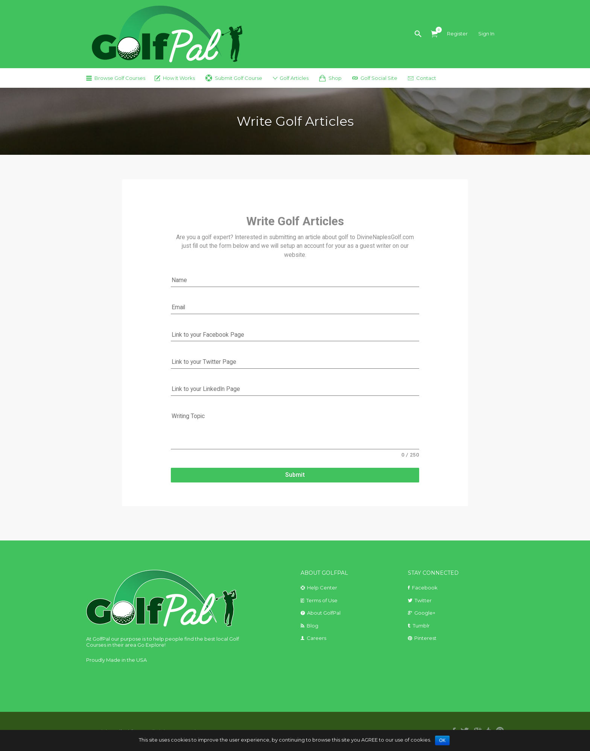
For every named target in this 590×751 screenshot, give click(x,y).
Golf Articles (294, 78)
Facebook (425, 588)
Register (457, 34)
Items (437, 30)
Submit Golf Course (238, 78)
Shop (335, 78)
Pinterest (425, 638)
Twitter (423, 600)
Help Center (322, 588)
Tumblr (421, 626)
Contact (426, 78)
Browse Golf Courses (119, 78)
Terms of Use (322, 600)
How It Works (179, 78)
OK (442, 740)
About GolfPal (324, 613)
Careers (316, 638)
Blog (312, 626)
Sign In (486, 34)
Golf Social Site (378, 78)
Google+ (424, 613)
